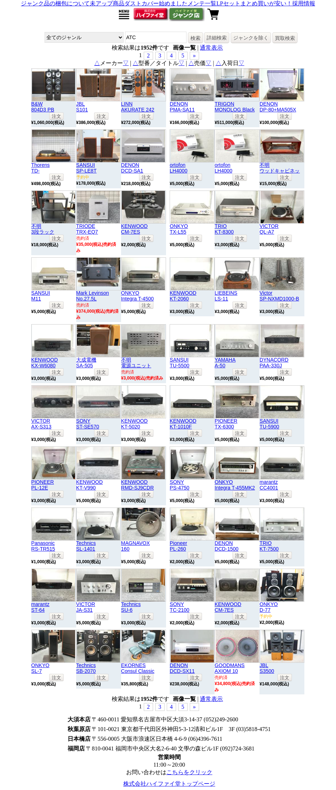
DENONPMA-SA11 (182, 106)
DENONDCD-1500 (226, 546)
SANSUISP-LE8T (86, 168)
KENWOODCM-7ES (134, 229)
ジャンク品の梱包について (55, 3)
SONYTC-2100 (179, 607)
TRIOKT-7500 (269, 546)
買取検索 (285, 38)
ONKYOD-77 (268, 607)
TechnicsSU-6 (131, 607)
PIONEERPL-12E (42, 485)
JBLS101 (82, 106)
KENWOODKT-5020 (134, 424)
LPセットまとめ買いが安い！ (254, 3)
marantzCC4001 (268, 485)
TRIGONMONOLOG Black (235, 106)
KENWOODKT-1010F (183, 424)
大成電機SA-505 (86, 362)
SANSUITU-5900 (269, 424)
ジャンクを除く (250, 38)
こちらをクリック (189, 772)
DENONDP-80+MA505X (277, 106)
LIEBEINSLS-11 (226, 296)
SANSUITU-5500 (179, 362)
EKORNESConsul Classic (138, 668)
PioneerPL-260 (178, 546)
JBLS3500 (266, 668)
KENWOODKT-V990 (89, 485)
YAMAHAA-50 (225, 362)
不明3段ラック (42, 229)
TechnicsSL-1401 (86, 546)
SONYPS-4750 (179, 485)
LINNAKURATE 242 (138, 106)
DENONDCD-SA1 (132, 168)
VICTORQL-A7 (269, 229)
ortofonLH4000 (178, 168)
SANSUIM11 (40, 296)
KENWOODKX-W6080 (44, 362)
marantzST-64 (40, 607)
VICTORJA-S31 (85, 607)
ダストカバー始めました (156, 3)
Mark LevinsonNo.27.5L (92, 296)
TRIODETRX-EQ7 (87, 229)
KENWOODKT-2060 (183, 296)
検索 (195, 38)
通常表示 (211, 48)
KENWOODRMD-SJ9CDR (137, 485)
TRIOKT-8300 (224, 229)
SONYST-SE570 (87, 424)
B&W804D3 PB (42, 106)
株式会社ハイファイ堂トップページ (169, 784)
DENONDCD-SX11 (182, 668)
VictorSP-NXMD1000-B (279, 296)
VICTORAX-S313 (41, 424)
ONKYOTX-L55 (179, 229)
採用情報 (303, 3)
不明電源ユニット (136, 362)
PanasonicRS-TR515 (43, 546)
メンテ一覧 (202, 3)
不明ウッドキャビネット (279, 170)
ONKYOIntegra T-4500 (137, 296)
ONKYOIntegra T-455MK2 (235, 485)
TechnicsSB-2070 (86, 668)
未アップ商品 (107, 3)
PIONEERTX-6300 (226, 424)
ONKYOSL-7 (40, 668)
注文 (56, 116)
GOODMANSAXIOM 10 (229, 668)
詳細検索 (217, 38)
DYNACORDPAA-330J (273, 362)
